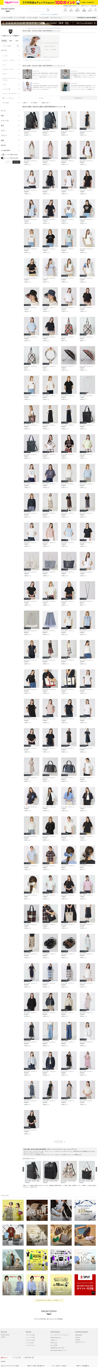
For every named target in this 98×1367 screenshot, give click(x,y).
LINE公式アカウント (80, 1332)
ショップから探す (30, 1327)
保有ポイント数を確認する (82, 1355)
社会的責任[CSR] (20, 1362)
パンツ (11, 65)
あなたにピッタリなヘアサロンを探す (10, 1355)
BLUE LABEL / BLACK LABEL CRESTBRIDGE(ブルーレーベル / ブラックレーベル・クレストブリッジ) (63, 28)
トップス (11, 56)
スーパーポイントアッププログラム (59, 1325)
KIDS (17, 40)
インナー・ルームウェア (11, 94)
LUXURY (3, 1327)
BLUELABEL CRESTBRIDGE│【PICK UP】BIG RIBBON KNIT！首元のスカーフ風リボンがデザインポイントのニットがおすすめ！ (45, 87)
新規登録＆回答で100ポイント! (71, 5)
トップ (24, 28)
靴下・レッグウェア (11, 98)
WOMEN (4, 40)
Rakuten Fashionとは (55, 1327)
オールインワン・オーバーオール (11, 79)
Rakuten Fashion (31, 28)
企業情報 (3, 1362)
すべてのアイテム (30, 1335)
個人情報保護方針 (11, 1362)
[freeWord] (10, 46)
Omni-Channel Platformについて (58, 1340)
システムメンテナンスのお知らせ (49, 14)
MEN (10, 40)
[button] (33, 1162)
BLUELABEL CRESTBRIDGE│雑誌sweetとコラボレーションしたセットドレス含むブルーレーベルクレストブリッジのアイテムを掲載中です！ (83, 87)
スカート (11, 74)
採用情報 (28, 1362)
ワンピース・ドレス (11, 69)
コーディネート (78, 98)
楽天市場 (93, 5)
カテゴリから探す (30, 1330)
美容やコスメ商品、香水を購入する (35, 1355)
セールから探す (30, 1332)
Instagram (77, 1329)
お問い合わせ (53, 1332)
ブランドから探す (30, 1325)
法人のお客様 (53, 1335)
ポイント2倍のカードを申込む (59, 1355)
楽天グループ (84, 5)
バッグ (11, 85)
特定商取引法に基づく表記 (57, 1338)
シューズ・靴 (11, 89)
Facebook (77, 1327)
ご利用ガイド (53, 1330)
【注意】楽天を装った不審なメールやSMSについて (49, 1290)
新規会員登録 (78, 1325)
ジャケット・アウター (11, 60)
